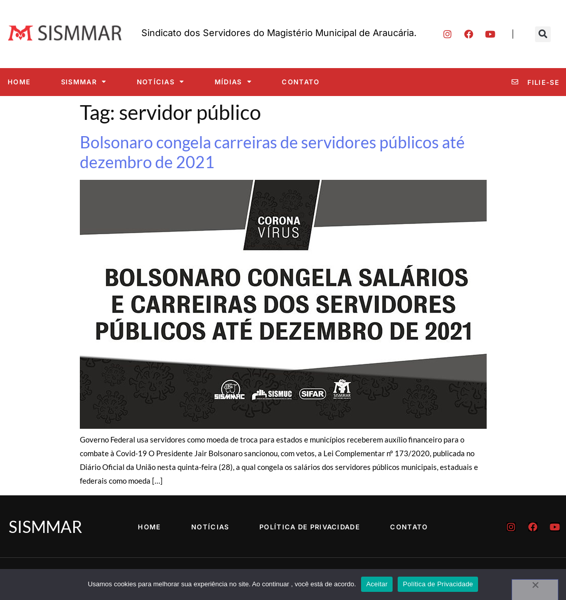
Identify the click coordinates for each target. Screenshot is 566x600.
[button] (543, 34)
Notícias (161, 81)
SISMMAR (83, 81)
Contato (300, 82)
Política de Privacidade (309, 527)
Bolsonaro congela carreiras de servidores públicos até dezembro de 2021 (272, 151)
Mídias (233, 81)
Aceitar (377, 584)
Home (19, 82)
